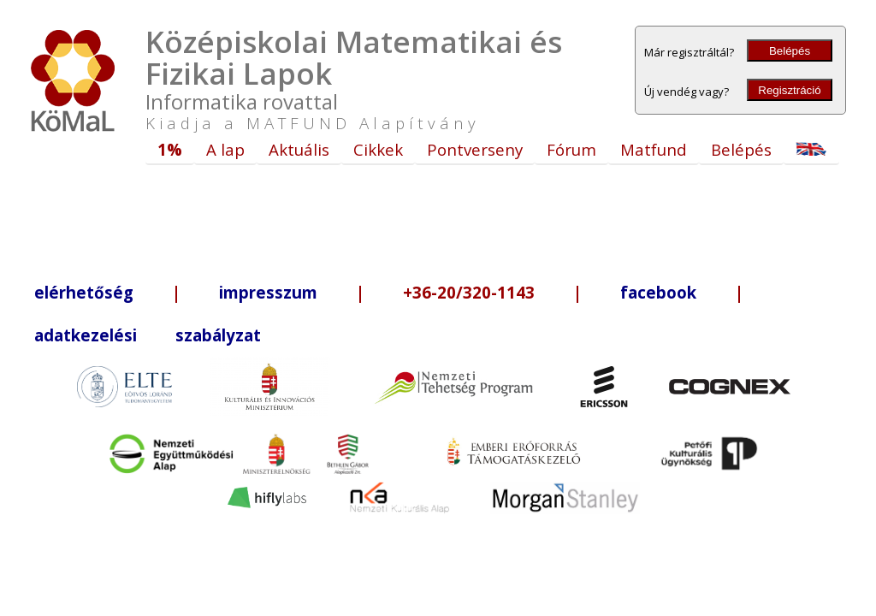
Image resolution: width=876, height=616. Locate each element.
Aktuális (299, 149)
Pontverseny (475, 149)
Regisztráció (789, 90)
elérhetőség (83, 292)
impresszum (268, 292)
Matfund (653, 149)
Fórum (571, 149)
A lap (225, 149)
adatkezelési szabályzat (147, 335)
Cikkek (378, 149)
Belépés (789, 50)
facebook (658, 292)
